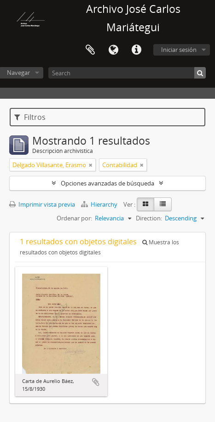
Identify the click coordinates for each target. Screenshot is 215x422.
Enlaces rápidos (136, 50)
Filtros (30, 117)
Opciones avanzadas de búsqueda (107, 183)
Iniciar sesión (179, 49)
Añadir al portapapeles (95, 382)
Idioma (113, 50)
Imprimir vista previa (42, 204)
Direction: (149, 218)
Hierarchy (100, 204)
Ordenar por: (74, 218)
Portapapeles (90, 50)
